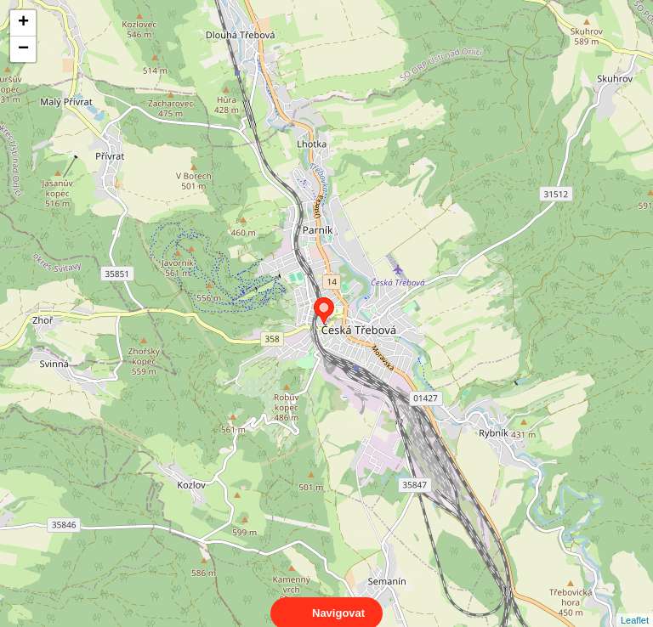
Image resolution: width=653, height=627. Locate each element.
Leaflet (635, 605)
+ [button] (23, 23)
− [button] (23, 49)
